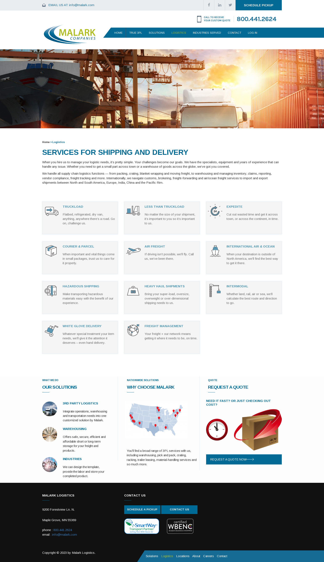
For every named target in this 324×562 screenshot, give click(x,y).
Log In (252, 32)
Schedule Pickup (258, 5)
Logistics (178, 32)
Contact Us (179, 509)
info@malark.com (81, 5)
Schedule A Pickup (142, 509)
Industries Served (207, 32)
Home (118, 32)
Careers (208, 556)
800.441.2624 (257, 19)
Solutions (157, 32)
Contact (234, 32)
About (196, 556)
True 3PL (135, 32)
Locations (182, 556)
